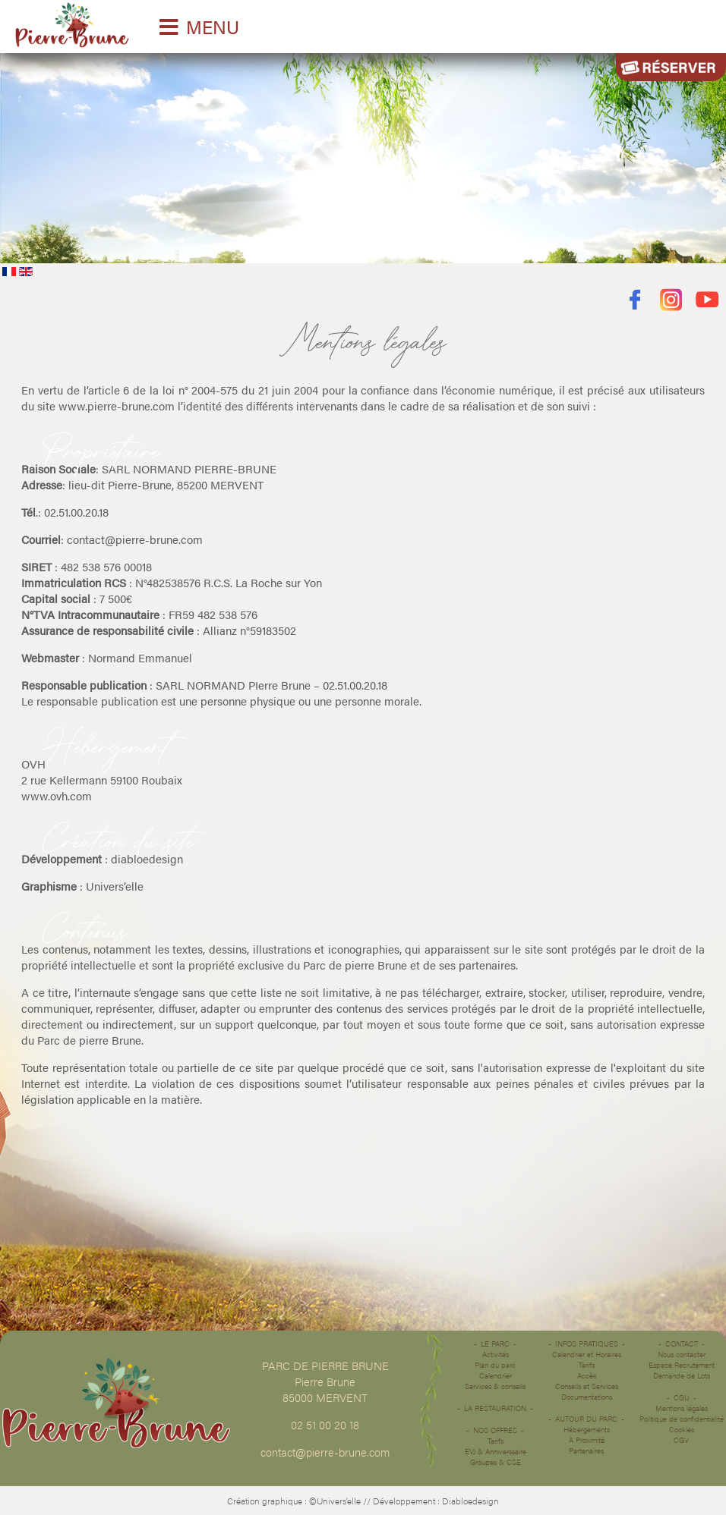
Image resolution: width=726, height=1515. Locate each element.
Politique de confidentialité (681, 1418)
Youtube (707, 300)
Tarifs (495, 1440)
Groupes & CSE (495, 1462)
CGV (681, 1440)
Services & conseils (495, 1386)
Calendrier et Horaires (586, 1354)
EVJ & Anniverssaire (495, 1451)
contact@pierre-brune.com (135, 539)
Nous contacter (681, 1354)
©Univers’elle (335, 1500)
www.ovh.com (56, 795)
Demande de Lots (681, 1375)
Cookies (681, 1429)
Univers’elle (115, 886)
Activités (495, 1354)
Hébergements (586, 1429)
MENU (212, 26)
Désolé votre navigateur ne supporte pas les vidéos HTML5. (363, 154)
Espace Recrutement (682, 1364)
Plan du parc (495, 1364)
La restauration (495, 1408)
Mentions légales (681, 1408)
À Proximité (586, 1440)
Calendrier (495, 1375)
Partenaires (586, 1450)
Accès (586, 1375)
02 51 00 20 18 (325, 1424)
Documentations (586, 1396)
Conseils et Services (586, 1386)
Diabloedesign (470, 1500)
